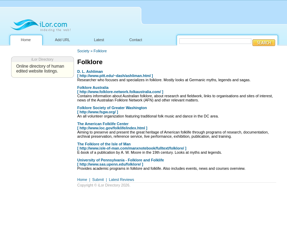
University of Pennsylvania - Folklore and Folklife (120, 160)
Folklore (100, 51)
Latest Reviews (121, 179)
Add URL (62, 40)
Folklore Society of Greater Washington (112, 108)
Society (83, 51)
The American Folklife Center (103, 124)
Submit (98, 179)
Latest (99, 40)
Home (26, 40)
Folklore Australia (93, 87)
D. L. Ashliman (90, 71)
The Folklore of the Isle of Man (104, 144)
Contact (135, 40)
